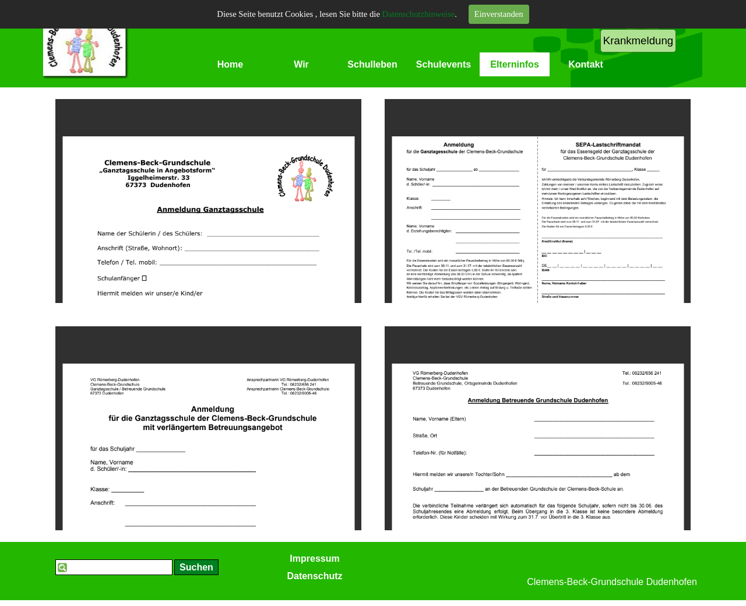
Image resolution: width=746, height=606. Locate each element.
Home (230, 64)
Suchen (196, 567)
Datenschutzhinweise (418, 14)
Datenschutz (314, 576)
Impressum (314, 558)
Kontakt (585, 64)
